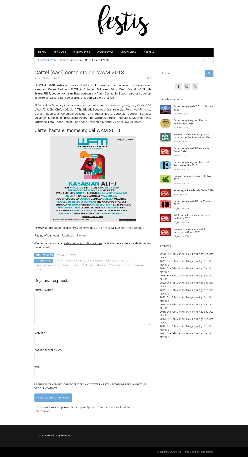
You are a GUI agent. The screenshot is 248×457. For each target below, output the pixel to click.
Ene (169, 253)
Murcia (61, 255)
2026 (162, 253)
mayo (78, 264)
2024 (162, 268)
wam (56, 235)
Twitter (81, 235)
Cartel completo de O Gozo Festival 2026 (84, 60)
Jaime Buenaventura (46, 264)
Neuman (101, 264)
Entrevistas (81, 52)
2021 (162, 290)
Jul (197, 261)
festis (37, 78)
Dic (167, 264)
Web (37, 367)
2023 (162, 275)
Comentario (43, 290)
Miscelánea (128, 52)
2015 (162, 333)
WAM (72, 255)
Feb (174, 253)
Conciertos (105, 52)
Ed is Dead (111, 260)
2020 (162, 297)
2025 (162, 261)
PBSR (128, 264)
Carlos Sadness (94, 260)
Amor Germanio (74, 260)
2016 (162, 326)
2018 (59, 260)
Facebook (67, 235)
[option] (135, 60)
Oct (211, 261)
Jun (193, 261)
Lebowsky (66, 264)
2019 (162, 304)
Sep (206, 261)
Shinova (139, 264)
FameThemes (206, 451)
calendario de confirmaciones (83, 243)
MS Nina (89, 264)
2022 (162, 282)
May (188, 253)
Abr (183, 253)
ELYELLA (125, 260)
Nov (162, 264)
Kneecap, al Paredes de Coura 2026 (194, 190)
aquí (140, 228)
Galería (149, 52)
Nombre (40, 333)
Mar (178, 253)
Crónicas (59, 52)
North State (116, 264)
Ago (201, 261)
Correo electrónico (49, 350)
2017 (162, 319)
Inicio (42, 52)
